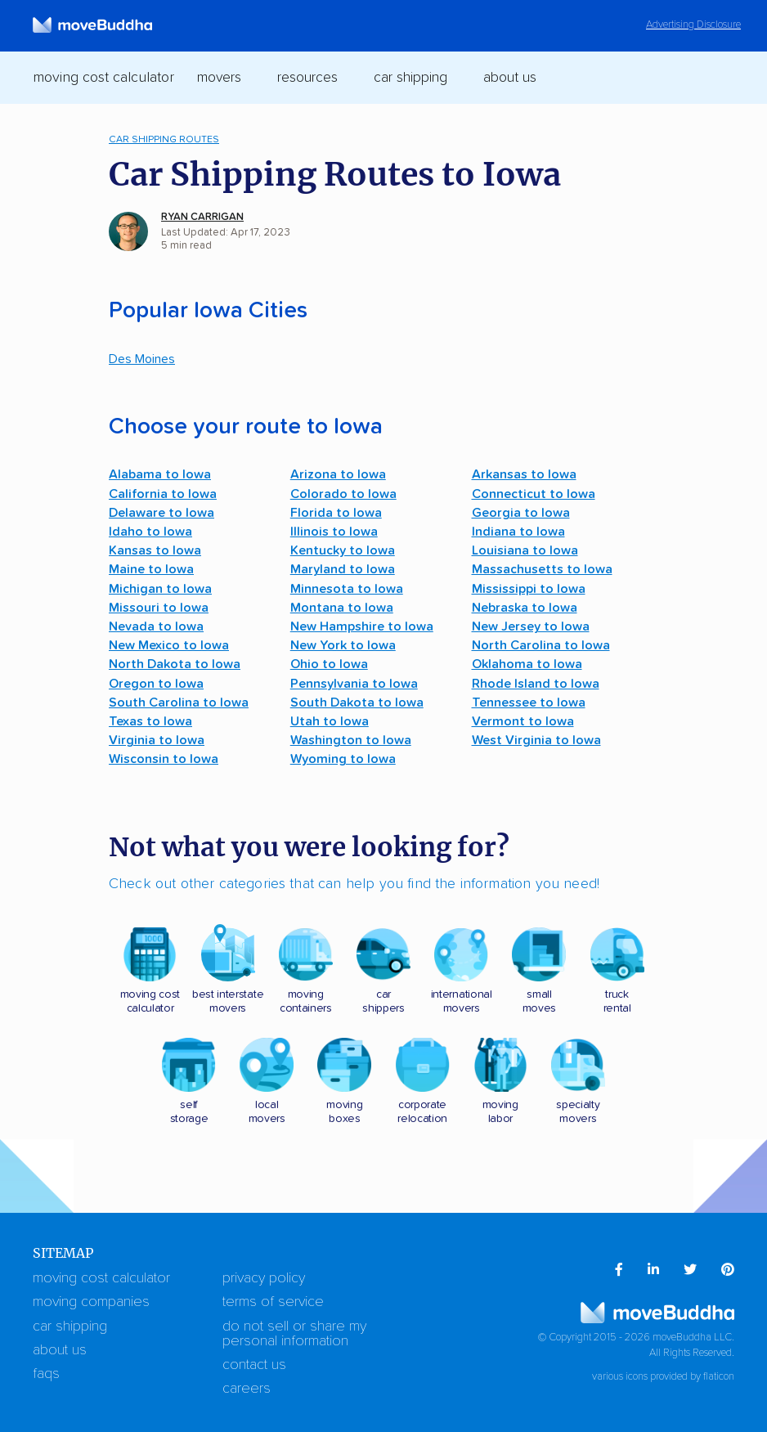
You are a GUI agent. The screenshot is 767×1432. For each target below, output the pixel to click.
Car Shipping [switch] (410, 77)
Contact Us (254, 1365)
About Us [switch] (509, 77)
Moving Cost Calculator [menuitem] (103, 77)
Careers (246, 1388)
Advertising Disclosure (693, 25)
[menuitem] (619, 1270)
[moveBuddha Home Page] (92, 25)
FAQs (46, 1374)
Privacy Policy (263, 1278)
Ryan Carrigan (202, 217)
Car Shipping (70, 1326)
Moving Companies (91, 1302)
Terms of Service (273, 1302)
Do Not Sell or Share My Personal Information (294, 1334)
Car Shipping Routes (164, 139)
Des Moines (142, 359)
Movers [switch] (219, 77)
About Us (60, 1350)
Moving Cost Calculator (101, 1278)
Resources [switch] (307, 77)
